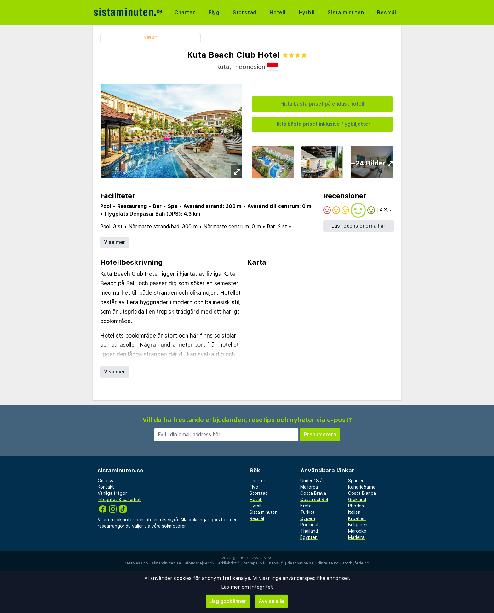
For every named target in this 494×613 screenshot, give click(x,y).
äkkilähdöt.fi (229, 563)
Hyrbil (306, 12)
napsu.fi (276, 563)
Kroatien (357, 518)
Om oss (105, 480)
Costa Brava (313, 493)
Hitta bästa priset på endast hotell (322, 104)
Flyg (214, 12)
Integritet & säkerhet (119, 499)
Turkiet (307, 512)
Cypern (307, 518)
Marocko (357, 531)
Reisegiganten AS (254, 558)
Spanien (356, 480)
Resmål (386, 12)
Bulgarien (357, 524)
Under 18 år (312, 480)
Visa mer (114, 242)
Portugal (309, 524)
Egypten (309, 537)
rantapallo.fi (254, 563)
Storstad (244, 12)
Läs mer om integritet (247, 587)
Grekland (357, 499)
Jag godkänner (228, 601)
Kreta (306, 505)
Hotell (278, 12)
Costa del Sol (314, 499)
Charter (185, 12)
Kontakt (106, 486)
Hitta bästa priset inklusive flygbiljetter (322, 124)
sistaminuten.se (166, 563)
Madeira (356, 537)
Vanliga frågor (112, 493)
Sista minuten (346, 12)
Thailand (309, 531)
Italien (354, 512)
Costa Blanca (362, 493)
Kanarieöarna (362, 486)
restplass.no (136, 563)
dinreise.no (328, 563)
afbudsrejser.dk (199, 563)
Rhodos (356, 505)
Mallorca (309, 486)
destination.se (300, 563)
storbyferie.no (355, 563)
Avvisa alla (271, 601)
